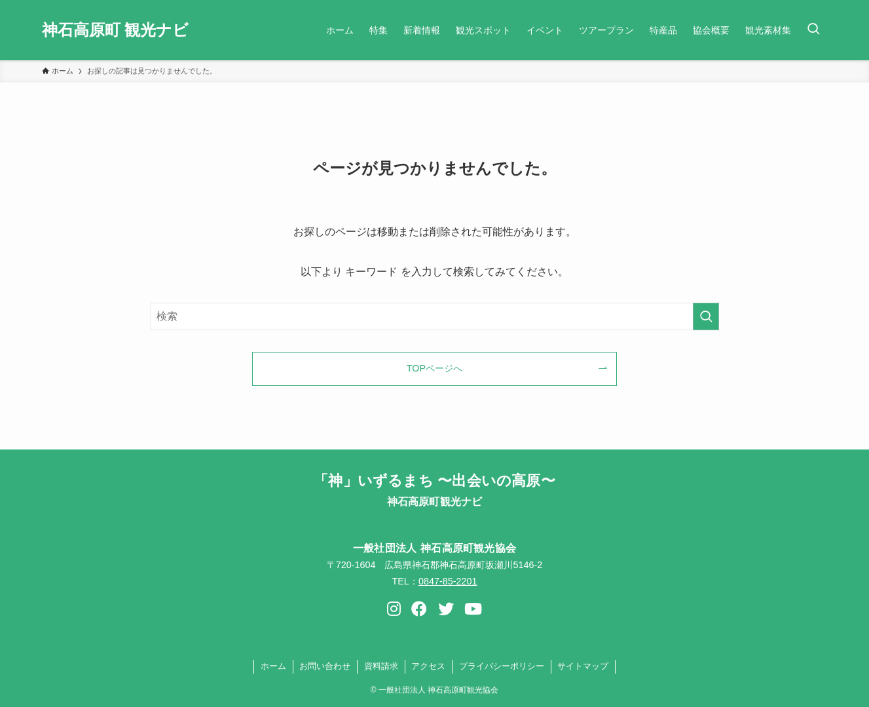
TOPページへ (434, 368)
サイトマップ (582, 666)
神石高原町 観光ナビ (115, 30)
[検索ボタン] (813, 30)
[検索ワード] (435, 316)
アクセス (428, 666)
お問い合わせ (324, 666)
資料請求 (381, 666)
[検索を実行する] (706, 316)
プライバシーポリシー (501, 666)
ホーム (273, 666)
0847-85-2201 (447, 581)
